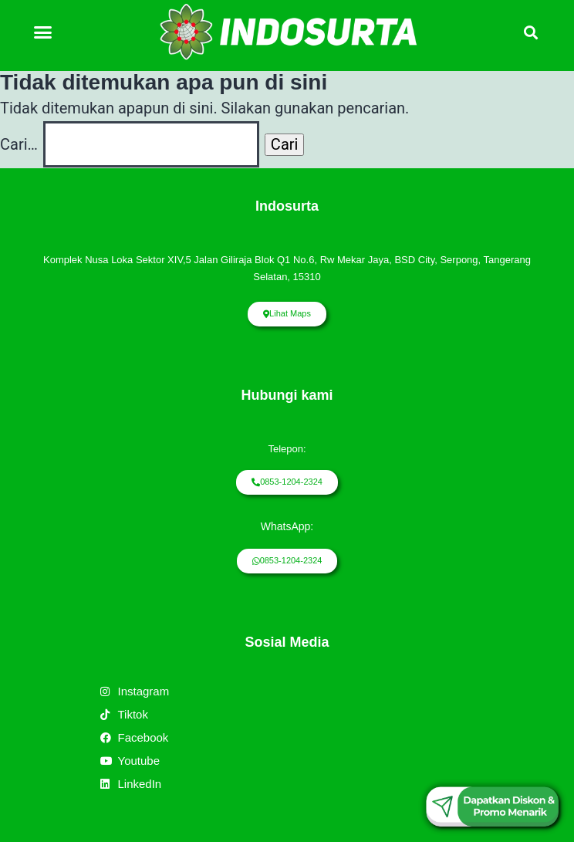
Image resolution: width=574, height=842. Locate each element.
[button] (43, 31)
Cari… (19, 144)
